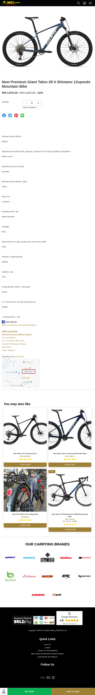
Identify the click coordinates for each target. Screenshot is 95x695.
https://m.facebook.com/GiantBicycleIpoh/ (19, 325)
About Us (47, 644)
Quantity (5, 102)
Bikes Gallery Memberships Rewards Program (47, 654)
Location (47, 648)
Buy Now (29, 691)
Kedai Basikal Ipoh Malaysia (47, 657)
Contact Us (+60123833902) (48, 651)
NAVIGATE (19, 357)
